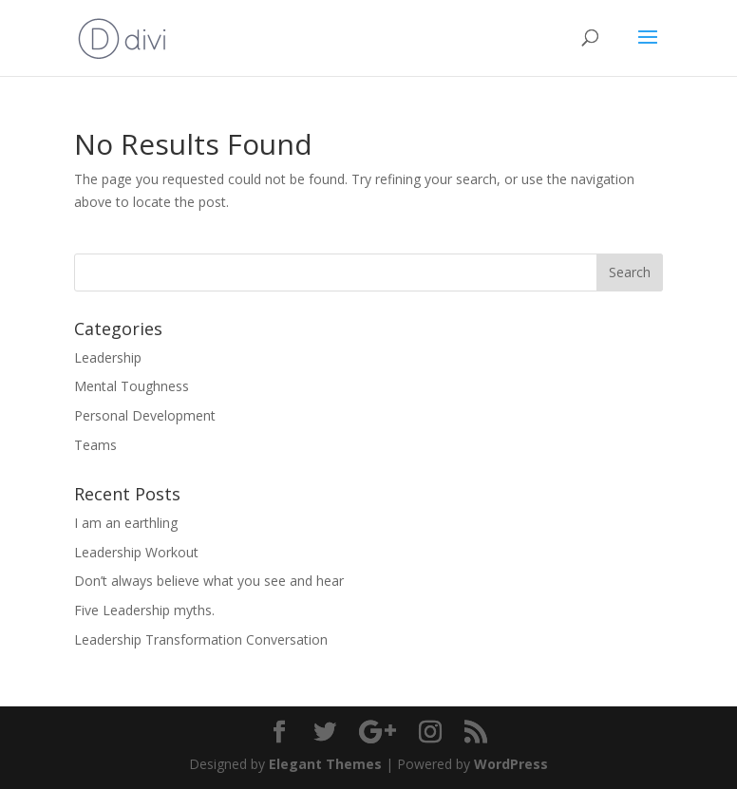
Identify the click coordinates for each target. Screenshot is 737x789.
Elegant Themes (325, 764)
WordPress (511, 764)
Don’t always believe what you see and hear (209, 581)
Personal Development (145, 415)
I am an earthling (126, 523)
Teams (95, 445)
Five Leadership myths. (144, 610)
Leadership (108, 357)
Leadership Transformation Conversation (201, 639)
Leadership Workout (136, 552)
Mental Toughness (131, 386)
